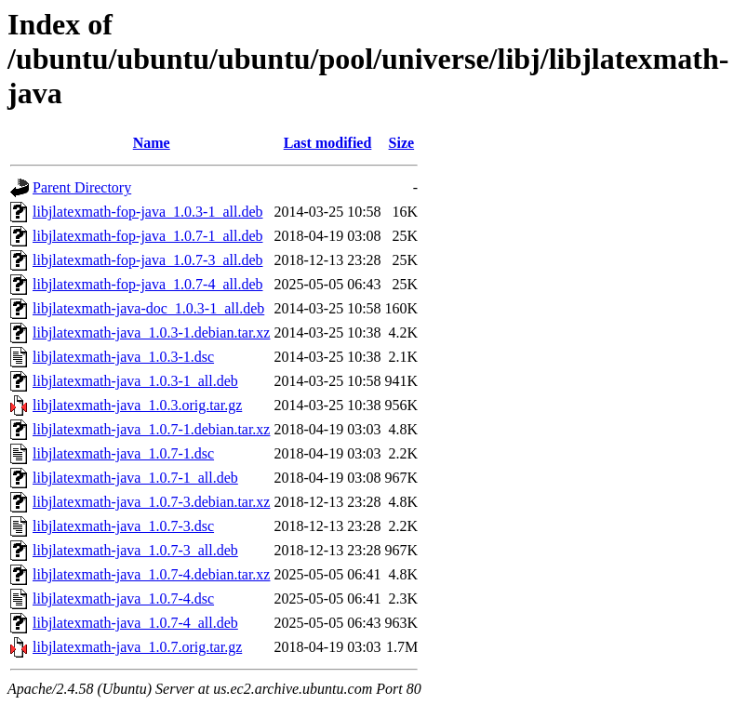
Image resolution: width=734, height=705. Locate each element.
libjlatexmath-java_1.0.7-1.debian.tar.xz (151, 429)
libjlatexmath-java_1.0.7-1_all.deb (135, 478)
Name (151, 143)
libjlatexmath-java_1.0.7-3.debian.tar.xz (151, 502)
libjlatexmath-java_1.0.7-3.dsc (123, 526)
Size (402, 143)
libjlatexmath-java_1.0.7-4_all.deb (135, 623)
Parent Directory (82, 187)
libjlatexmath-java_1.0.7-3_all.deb (135, 550)
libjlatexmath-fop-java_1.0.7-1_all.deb (147, 236)
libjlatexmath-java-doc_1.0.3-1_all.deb (148, 308)
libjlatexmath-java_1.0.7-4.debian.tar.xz (151, 574)
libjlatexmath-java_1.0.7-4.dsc (123, 598)
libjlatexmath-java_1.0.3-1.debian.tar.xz (151, 332)
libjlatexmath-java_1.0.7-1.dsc (123, 453)
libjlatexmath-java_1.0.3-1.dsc (123, 357)
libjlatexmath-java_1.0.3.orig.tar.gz (137, 405)
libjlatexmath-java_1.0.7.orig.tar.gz (137, 647)
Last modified (328, 143)
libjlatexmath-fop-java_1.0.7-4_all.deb (147, 284)
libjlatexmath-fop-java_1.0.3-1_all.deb (147, 211)
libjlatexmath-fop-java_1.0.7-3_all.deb (147, 260)
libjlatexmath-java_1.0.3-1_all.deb (135, 381)
